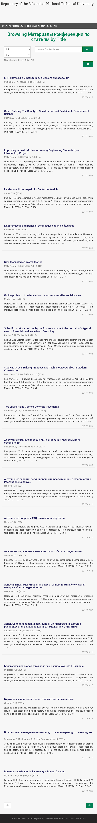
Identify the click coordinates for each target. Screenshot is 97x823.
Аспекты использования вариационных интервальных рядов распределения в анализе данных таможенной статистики (42, 625)
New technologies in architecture (23, 262)
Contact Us (80, 818)
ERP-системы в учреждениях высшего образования (36, 77)
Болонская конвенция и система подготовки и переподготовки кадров (48, 732)
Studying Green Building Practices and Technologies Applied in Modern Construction (45, 369)
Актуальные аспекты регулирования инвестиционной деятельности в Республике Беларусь (47, 480)
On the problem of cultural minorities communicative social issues (42, 295)
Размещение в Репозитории (59, 818)
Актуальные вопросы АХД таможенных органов (34, 518)
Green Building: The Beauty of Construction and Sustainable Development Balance (46, 113)
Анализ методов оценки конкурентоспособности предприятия (43, 551)
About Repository (35, 818)
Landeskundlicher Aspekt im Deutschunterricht (31, 189)
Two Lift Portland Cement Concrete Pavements (31, 406)
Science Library (19, 818)
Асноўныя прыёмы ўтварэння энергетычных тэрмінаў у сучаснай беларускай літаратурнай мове (44, 586)
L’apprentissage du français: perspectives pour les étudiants (39, 225)
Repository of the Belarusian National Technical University (47, 3)
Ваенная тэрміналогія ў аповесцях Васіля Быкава (34, 771)
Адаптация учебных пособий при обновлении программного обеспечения (42, 441)
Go (87, 49)
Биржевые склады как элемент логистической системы (39, 699)
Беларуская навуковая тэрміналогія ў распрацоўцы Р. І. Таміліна (44, 666)
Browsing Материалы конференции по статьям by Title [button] (30, 26)
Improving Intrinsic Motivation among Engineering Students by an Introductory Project (42, 152)
